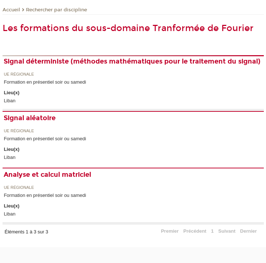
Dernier (248, 231)
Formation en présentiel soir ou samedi (45, 82)
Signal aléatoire (30, 118)
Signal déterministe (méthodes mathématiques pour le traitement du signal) (132, 61)
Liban (9, 100)
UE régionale (19, 74)
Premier (170, 231)
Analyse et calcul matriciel (47, 175)
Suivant (227, 231)
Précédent (194, 231)
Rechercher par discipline (56, 10)
